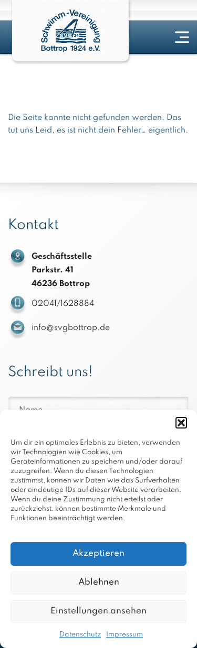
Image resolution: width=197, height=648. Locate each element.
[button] (181, 423)
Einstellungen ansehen (98, 611)
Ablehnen (98, 582)
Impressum (124, 634)
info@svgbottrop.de (71, 328)
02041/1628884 (63, 304)
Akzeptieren (98, 553)
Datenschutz (80, 634)
